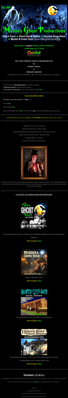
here (41, 89)
